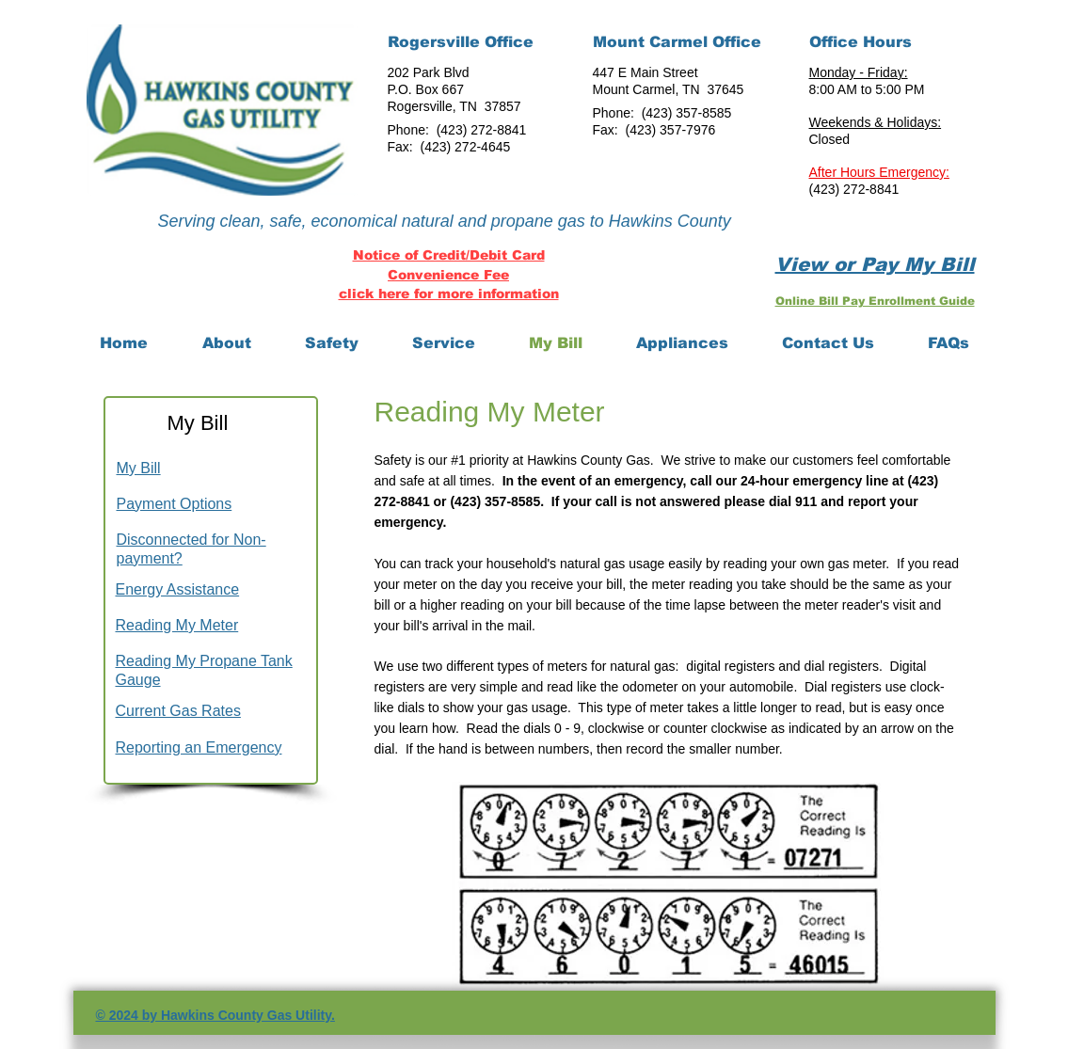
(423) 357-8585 (687, 112)
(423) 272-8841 (482, 129)
